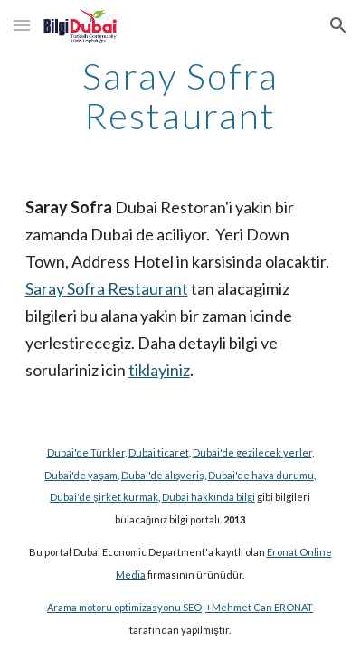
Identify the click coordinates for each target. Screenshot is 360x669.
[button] (21, 25)
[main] (180, 96)
